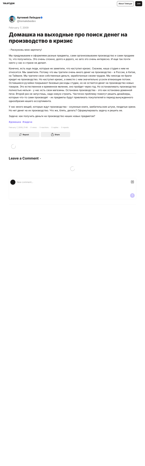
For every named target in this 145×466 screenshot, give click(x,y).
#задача (27, 122)
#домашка (15, 122)
